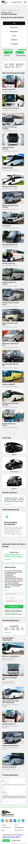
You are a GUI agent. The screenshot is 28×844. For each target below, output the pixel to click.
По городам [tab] (14, 44)
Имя (6, 590)
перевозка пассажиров (13, 556)
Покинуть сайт (16, 840)
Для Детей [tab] (14, 40)
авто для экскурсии (12, 554)
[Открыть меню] (25, 2)
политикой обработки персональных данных (11, 836)
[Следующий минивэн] (25, 52)
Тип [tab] (14, 23)
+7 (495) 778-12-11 (6, 827)
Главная (3, 10)
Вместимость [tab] (14, 27)
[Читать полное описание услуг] (7, 504)
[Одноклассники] (6, 820)
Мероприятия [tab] (14, 31)
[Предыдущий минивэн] (2, 52)
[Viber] (10, 820)
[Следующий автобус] (24, 639)
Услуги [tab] (14, 35)
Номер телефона (9, 597)
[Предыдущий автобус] (20, 639)
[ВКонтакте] (14, 820)
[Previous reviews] (20, 774)
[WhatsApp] (18, 820)
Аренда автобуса (13, 10)
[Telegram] (2, 820)
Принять (6, 840)
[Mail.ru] (23, 820)
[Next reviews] (24, 774)
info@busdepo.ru (19, 827)
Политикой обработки (11, 613)
